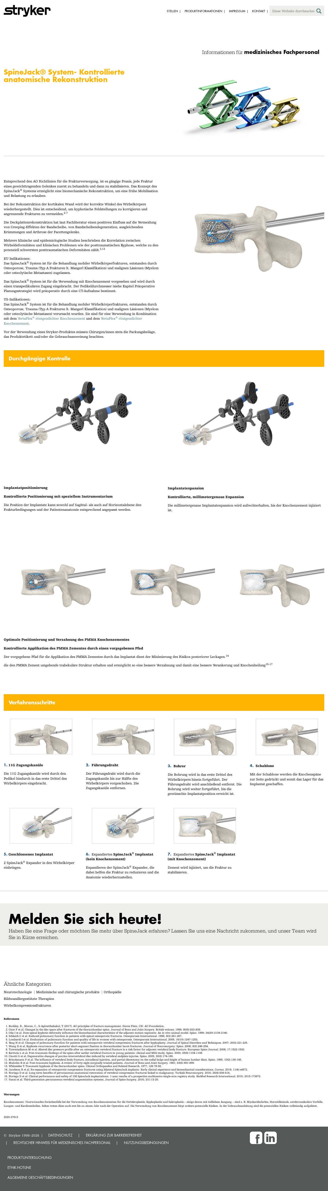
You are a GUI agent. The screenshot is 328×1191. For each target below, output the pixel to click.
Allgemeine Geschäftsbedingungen (40, 1177)
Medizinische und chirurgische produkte (68, 992)
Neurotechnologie (18, 992)
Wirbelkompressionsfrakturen (27, 1005)
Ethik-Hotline (19, 1167)
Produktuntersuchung (29, 1157)
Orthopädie (112, 992)
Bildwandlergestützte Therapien (29, 999)
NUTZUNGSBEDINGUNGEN (146, 1142)
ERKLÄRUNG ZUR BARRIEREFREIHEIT (114, 1135)
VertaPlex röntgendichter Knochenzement (51, 318)
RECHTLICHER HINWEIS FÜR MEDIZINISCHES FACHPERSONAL (61, 1142)
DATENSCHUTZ (60, 1135)
